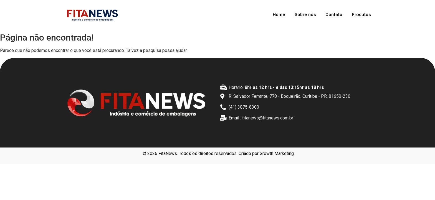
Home (279, 14)
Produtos (361, 14)
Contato (333, 14)
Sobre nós (305, 14)
